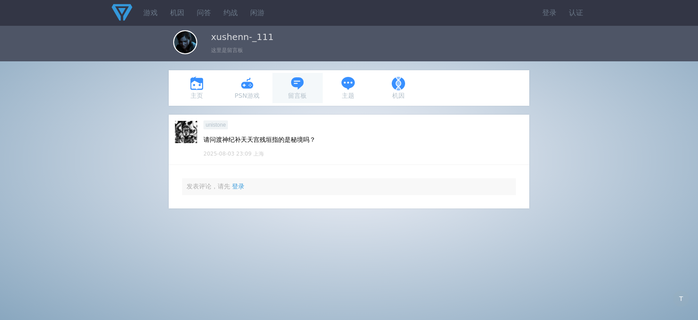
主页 (197, 87)
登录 (549, 12)
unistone (216, 125)
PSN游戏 (247, 87)
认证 (576, 12)
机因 (177, 12)
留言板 (297, 87)
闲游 (257, 12)
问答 (204, 12)
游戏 (150, 12)
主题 (348, 87)
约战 (230, 12)
